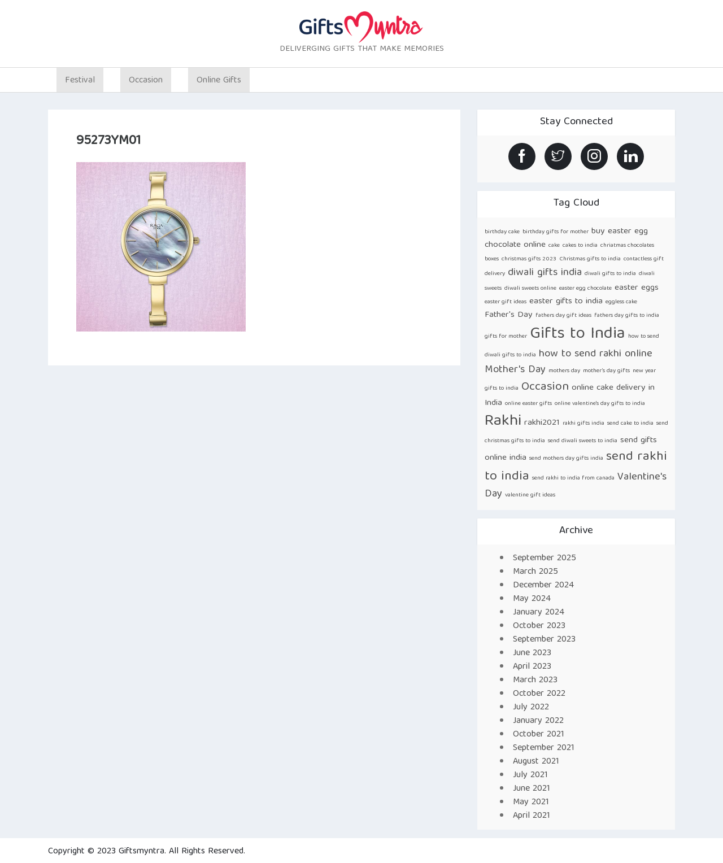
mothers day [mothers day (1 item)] (564, 371)
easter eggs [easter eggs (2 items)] (637, 287)
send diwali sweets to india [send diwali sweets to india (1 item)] (582, 441)
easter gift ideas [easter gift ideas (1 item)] (505, 302)
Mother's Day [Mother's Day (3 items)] (515, 370)
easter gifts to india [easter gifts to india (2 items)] (566, 301)
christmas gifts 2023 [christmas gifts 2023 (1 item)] (529, 259)
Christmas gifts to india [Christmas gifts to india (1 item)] (590, 259)
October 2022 (539, 694)
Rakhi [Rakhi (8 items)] (503, 421)
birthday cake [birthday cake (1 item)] (502, 232)
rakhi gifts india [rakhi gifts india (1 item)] (583, 424)
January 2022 (538, 721)
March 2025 (535, 572)
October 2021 (538, 735)
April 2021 (531, 816)
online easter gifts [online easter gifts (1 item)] (528, 404)
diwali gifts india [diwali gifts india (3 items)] (545, 273)
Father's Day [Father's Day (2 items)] (509, 314)
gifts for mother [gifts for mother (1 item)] (506, 337)
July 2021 (530, 775)
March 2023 (535, 680)
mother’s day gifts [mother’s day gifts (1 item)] (606, 371)
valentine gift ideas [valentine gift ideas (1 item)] (530, 495)
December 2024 (543, 586)
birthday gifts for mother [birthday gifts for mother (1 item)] (555, 232)
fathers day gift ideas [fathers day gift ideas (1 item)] (563, 316)
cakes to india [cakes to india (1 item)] (580, 246)
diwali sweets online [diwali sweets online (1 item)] (530, 289)
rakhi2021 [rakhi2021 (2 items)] (542, 422)
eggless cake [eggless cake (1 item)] (621, 302)
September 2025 (544, 558)
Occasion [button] (146, 81)
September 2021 (543, 748)
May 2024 (532, 599)
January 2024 (538, 613)
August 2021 (536, 762)
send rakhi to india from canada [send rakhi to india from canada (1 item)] (573, 478)
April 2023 (532, 667)
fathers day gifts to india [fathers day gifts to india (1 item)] (626, 316)
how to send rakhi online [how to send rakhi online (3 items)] (595, 354)
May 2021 (531, 802)
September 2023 (544, 640)
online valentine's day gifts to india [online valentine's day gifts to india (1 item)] (600, 404)
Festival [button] (80, 81)
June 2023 (532, 653)
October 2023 (539, 626)
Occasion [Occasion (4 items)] (545, 387)
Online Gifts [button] (219, 81)
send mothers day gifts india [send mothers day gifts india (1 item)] (566, 459)
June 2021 (531, 789)
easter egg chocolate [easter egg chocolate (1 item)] (585, 289)
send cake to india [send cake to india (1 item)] (630, 424)
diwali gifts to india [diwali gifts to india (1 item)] (610, 274)
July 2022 (531, 708)
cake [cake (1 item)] (554, 246)
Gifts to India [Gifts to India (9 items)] (577, 334)
